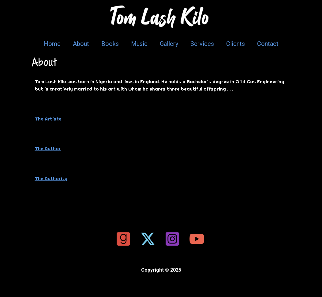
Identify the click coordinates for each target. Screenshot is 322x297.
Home (52, 43)
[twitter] (148, 239)
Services (202, 43)
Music (139, 43)
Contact (268, 43)
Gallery (169, 43)
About (81, 43)
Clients (235, 43)
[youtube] (197, 239)
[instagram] (173, 239)
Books (110, 43)
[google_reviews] (124, 239)
